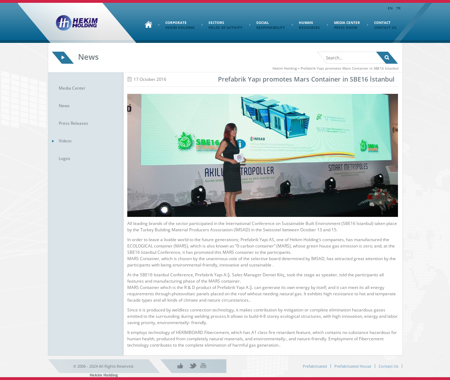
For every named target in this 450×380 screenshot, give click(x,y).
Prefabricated (315, 366)
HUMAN (306, 25)
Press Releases (73, 123)
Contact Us (388, 366)
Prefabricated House (352, 366)
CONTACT (382, 25)
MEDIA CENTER (343, 25)
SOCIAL (267, 25)
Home (146, 24)
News (64, 106)
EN (390, 8)
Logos (64, 158)
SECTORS (221, 25)
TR (398, 8)
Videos (65, 141)
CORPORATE (176, 25)
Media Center (72, 88)
